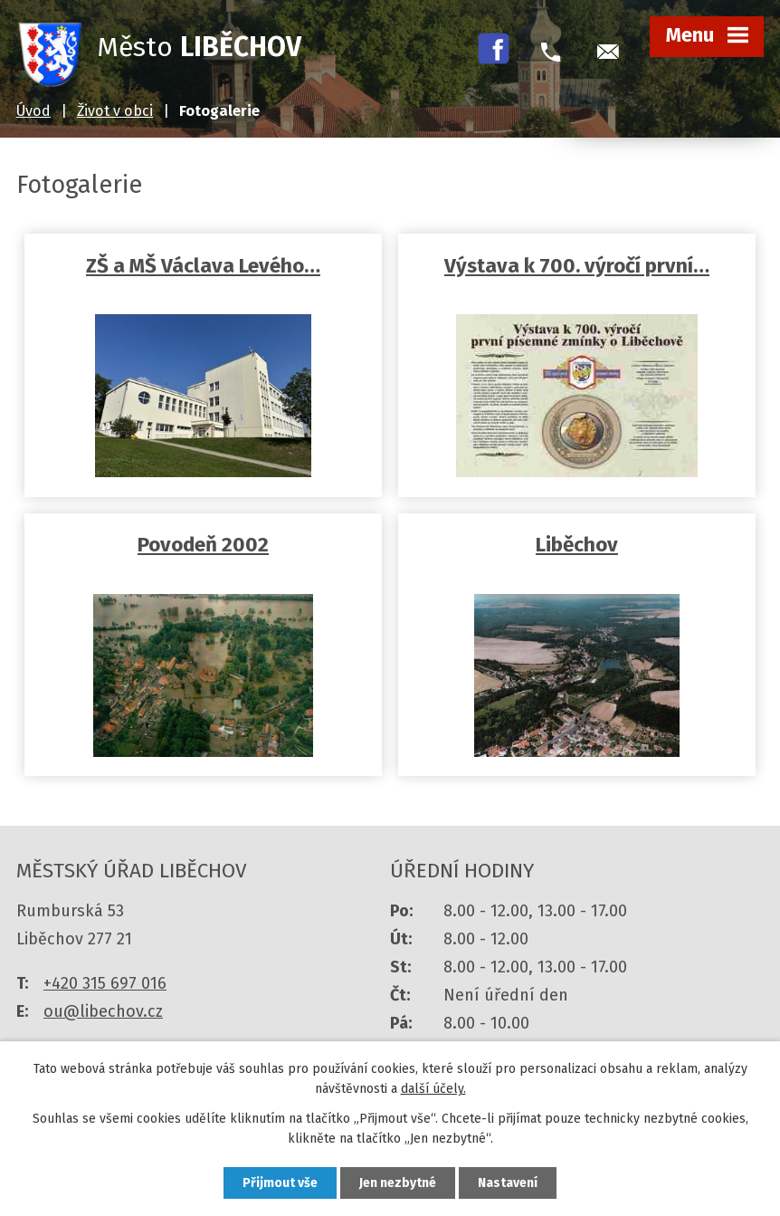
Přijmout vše (280, 1183)
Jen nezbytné (397, 1183)
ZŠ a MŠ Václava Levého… (203, 266)
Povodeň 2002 (203, 544)
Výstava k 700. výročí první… (576, 266)
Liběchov (577, 544)
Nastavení (507, 1183)
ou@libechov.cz (103, 1011)
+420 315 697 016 (104, 983)
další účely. (433, 1089)
